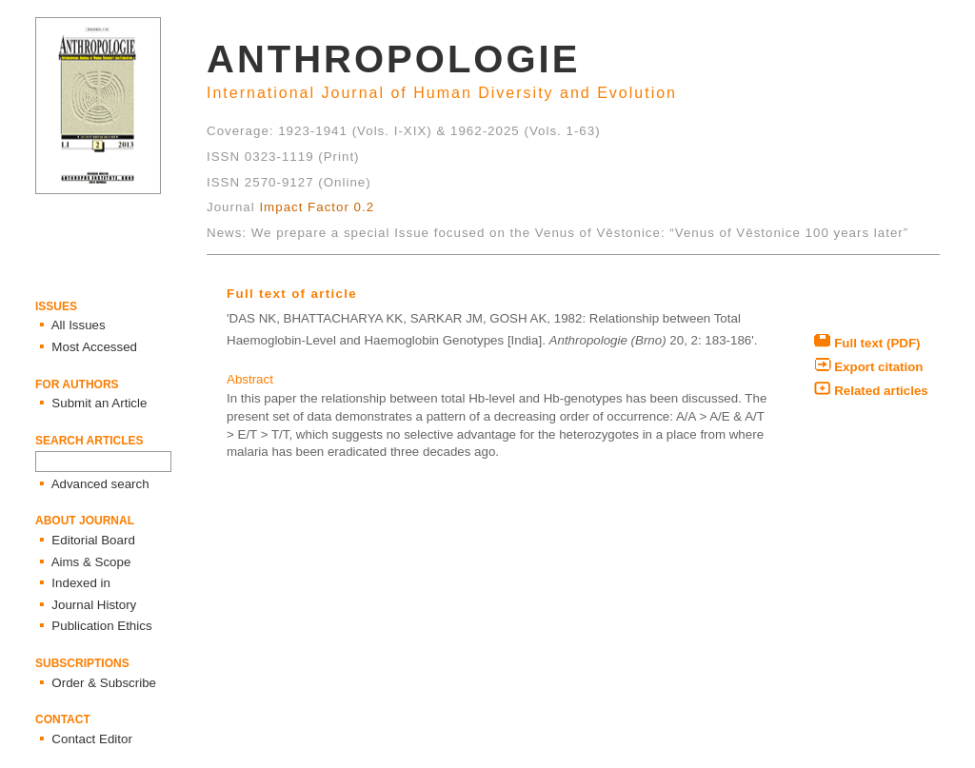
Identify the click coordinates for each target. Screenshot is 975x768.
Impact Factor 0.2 (316, 207)
